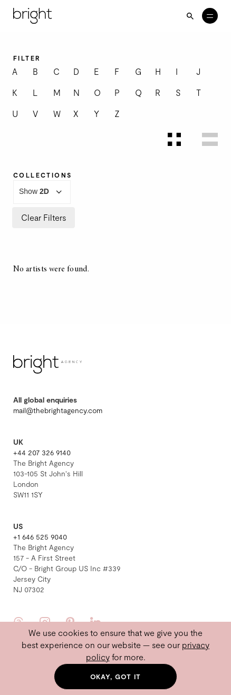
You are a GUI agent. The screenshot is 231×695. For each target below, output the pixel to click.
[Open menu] (210, 16)
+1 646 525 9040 (40, 536)
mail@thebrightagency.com (57, 410)
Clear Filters (43, 217)
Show (42, 192)
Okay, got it (115, 676)
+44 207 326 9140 (42, 452)
